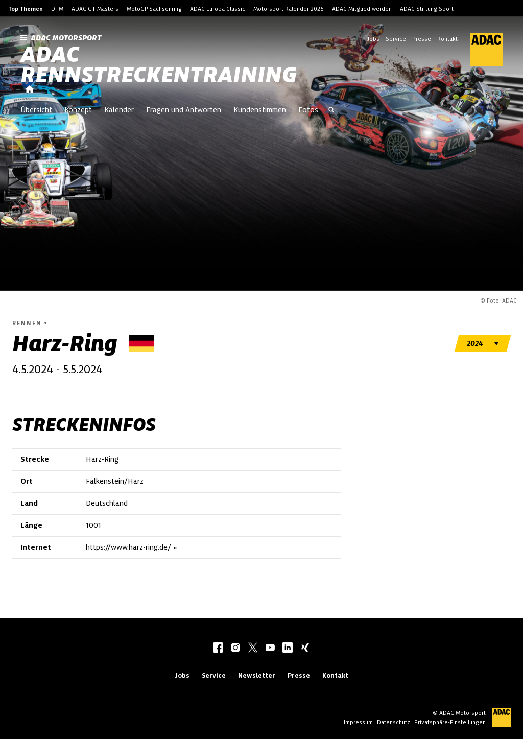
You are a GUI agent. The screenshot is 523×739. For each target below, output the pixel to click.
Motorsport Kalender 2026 (288, 8)
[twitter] (253, 648)
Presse (421, 38)
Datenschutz (393, 722)
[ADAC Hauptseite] (480, 49)
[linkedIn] (287, 648)
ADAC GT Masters (95, 8)
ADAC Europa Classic (217, 8)
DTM (57, 8)
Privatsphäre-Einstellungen (450, 722)
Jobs (373, 38)
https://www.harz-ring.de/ (128, 547)
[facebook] (218, 648)
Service (396, 38)
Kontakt (447, 38)
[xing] (305, 648)
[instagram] (235, 648)
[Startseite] (30, 89)
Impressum (358, 722)
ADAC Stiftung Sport (427, 8)
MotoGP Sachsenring (154, 8)
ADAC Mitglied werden (362, 8)
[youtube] (270, 648)
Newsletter (256, 675)
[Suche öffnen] (331, 111)
